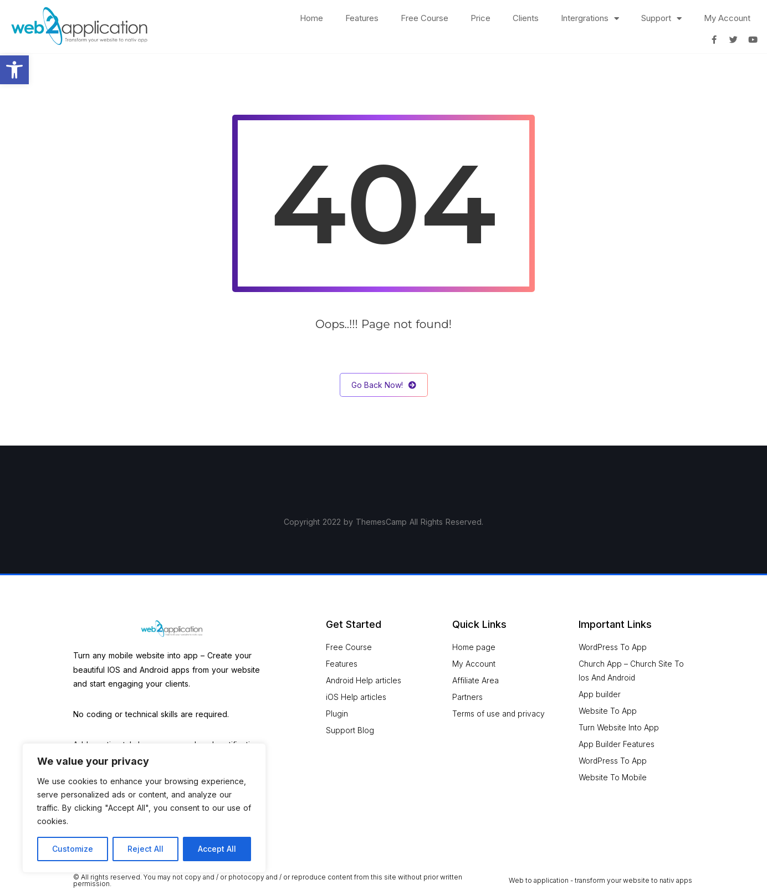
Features (362, 18)
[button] (14, 69)
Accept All (217, 848)
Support (661, 18)
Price (480, 18)
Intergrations (590, 18)
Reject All (145, 848)
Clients (526, 18)
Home (311, 18)
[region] (144, 808)
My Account (727, 18)
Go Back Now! (383, 385)
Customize (72, 848)
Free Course (424, 18)
